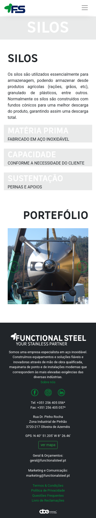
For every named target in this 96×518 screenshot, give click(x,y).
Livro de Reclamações (48, 500)
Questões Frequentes (48, 495)
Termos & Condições (48, 485)
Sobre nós (47, 382)
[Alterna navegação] (85, 8)
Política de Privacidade (48, 490)
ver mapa (48, 445)
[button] (14, 266)
